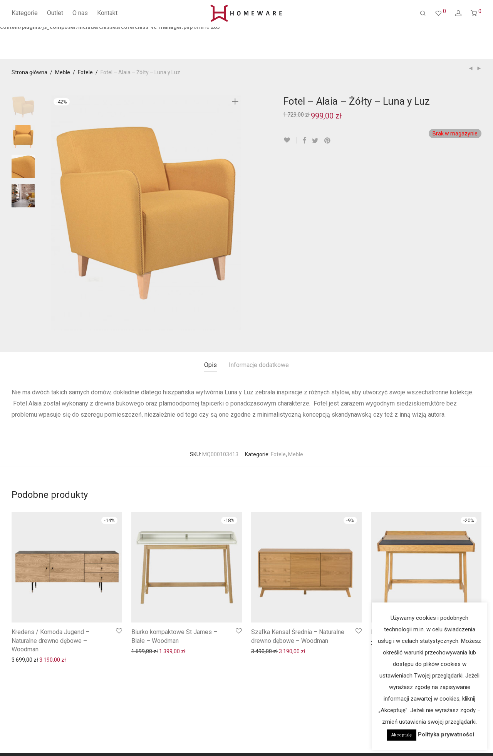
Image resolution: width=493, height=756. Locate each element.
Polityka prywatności (446, 734)
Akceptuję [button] (401, 735)
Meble (62, 72)
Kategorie (25, 13)
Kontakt (107, 13)
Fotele (85, 72)
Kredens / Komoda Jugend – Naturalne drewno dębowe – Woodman (50, 640)
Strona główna (29, 72)
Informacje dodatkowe (259, 365)
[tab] (210, 365)
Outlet (55, 13)
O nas (80, 13)
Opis (210, 365)
